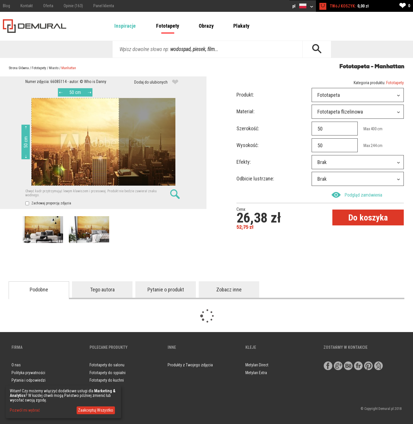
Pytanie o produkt (165, 290)
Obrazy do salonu (104, 388)
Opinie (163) (73, 5)
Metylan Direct (256, 365)
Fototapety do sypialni (108, 372)
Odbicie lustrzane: (255, 179)
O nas (16, 365)
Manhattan (68, 68)
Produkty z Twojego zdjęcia (190, 365)
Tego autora (102, 290)
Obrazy (206, 26)
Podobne (39, 290)
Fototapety (167, 26)
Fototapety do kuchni (107, 380)
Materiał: (245, 111)
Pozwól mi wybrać (25, 410)
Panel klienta (103, 5)
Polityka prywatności (28, 372)
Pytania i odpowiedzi (29, 380)
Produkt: (245, 95)
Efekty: (243, 162)
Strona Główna (19, 68)
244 (374, 145)
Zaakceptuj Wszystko (95, 410)
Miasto (53, 68)
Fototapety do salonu (107, 365)
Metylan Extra (256, 372)
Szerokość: (247, 128)
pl (302, 5)
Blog (6, 5)
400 (374, 129)
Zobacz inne (229, 290)
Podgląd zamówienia (356, 195)
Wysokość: (247, 145)
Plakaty (241, 26)
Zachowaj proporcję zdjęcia (48, 203)
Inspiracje (125, 26)
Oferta (48, 5)
